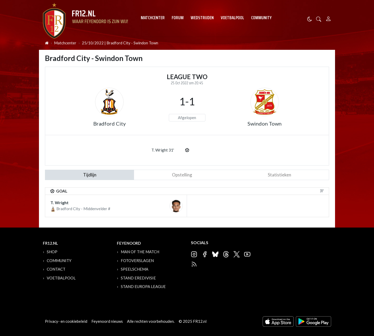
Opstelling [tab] (182, 174)
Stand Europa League (143, 286)
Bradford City (109, 123)
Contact (56, 269)
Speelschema (134, 269)
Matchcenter (153, 17)
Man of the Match (140, 251)
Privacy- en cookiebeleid (66, 321)
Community (261, 17)
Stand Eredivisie (138, 278)
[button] (318, 18)
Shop (52, 251)
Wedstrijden (202, 17)
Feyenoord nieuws (107, 321)
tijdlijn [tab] (89, 174)
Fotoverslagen (137, 260)
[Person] (328, 18)
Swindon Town (265, 123)
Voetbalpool (232, 17)
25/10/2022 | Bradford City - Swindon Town (120, 42)
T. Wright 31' (162, 150)
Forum (178, 17)
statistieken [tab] (279, 174)
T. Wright (59, 202)
